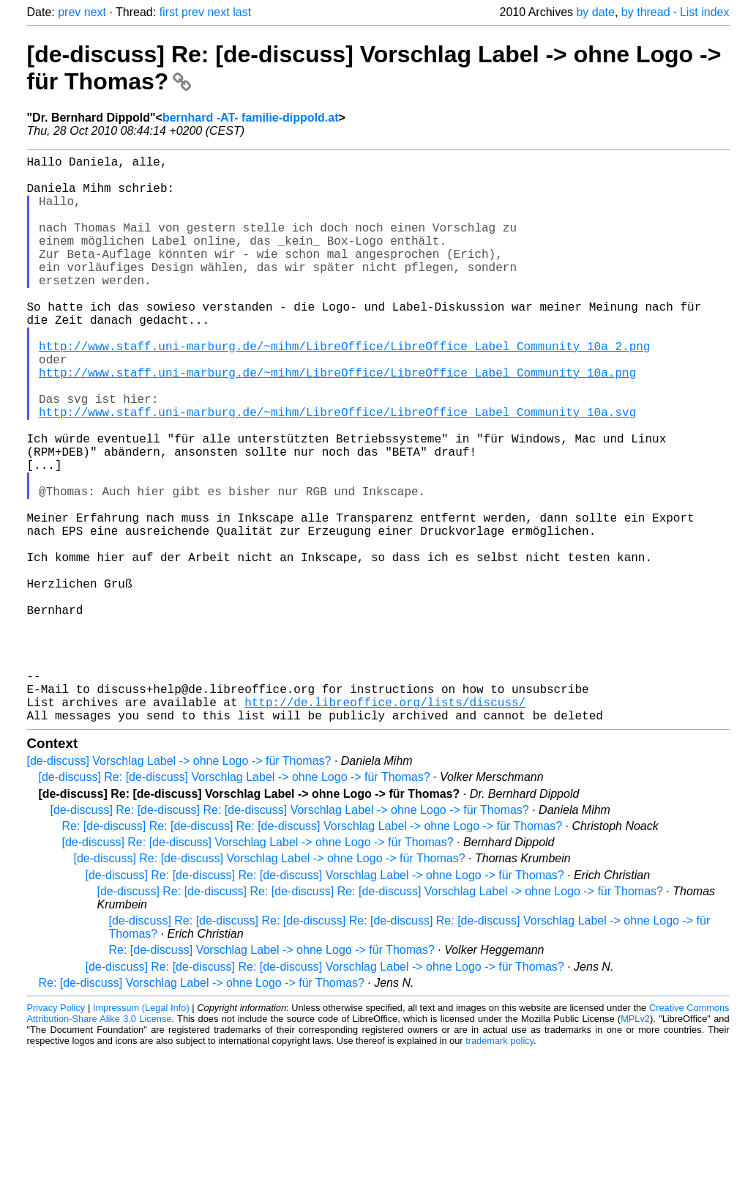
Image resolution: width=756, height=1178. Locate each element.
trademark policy (499, 1166)
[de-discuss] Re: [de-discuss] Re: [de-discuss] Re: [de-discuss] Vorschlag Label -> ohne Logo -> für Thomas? (380, 1017)
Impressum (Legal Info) (141, 1133)
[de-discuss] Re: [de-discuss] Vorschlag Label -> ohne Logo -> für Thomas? (234, 903)
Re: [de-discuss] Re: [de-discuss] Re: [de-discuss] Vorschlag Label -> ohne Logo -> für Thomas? (312, 952)
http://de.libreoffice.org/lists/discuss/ (384, 825)
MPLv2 (635, 1144)
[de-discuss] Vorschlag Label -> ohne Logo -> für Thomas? (179, 887)
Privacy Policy (56, 1133)
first (169, 12)
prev (69, 12)
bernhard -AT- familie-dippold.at (250, 117)
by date (595, 12)
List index (705, 12)
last (242, 12)
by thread (645, 12)
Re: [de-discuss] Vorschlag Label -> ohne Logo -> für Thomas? (272, 1076)
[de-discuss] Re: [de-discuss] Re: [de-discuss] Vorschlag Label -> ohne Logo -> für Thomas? (289, 936)
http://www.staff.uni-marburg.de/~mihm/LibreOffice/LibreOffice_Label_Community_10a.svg (337, 470)
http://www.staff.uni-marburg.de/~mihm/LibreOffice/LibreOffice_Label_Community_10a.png (337, 422)
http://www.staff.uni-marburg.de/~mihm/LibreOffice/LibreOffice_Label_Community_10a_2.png (344, 390)
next (95, 12)
